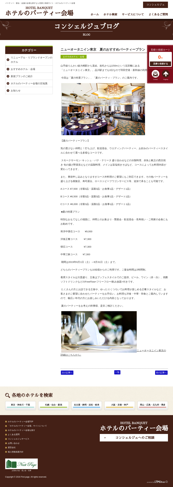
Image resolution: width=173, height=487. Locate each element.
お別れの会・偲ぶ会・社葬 (21, 465)
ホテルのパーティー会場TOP (20, 421)
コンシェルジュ (155, 4)
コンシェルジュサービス (18, 439)
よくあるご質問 (158, 14)
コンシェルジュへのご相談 (134, 437)
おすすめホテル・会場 (73, 56)
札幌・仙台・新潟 (53, 405)
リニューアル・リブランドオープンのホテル (31, 59)
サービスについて (133, 14)
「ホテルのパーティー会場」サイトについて (27, 426)
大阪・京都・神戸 (119, 405)
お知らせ (16, 90)
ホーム (94, 14)
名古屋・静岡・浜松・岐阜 (86, 405)
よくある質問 (14, 434)
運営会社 (12, 447)
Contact (155, 79)
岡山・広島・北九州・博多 (152, 405)
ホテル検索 (110, 14)
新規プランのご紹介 (22, 76)
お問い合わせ (14, 443)
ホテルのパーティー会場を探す (21, 430)
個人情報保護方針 (15, 452)
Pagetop (165, 79)
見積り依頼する (160, 63)
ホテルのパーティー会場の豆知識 (29, 83)
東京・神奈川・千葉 (20, 405)
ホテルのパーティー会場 (39, 11)
